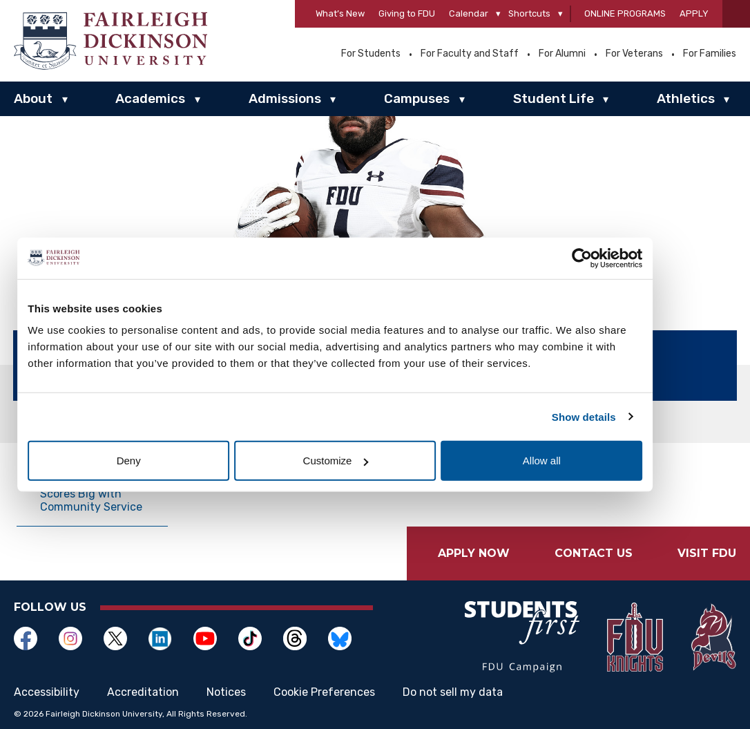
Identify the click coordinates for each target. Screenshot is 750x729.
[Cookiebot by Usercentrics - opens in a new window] (615, 257)
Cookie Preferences (324, 692)
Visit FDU (706, 553)
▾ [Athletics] (726, 99)
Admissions (285, 98)
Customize (375, 460)
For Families (709, 53)
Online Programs (625, 13)
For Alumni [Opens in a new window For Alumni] (562, 53)
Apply (694, 13)
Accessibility (46, 692)
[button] (736, 14)
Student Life (553, 98)
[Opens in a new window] (36, 638)
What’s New (340, 13)
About (33, 98)
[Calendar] (498, 14)
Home (30, 420)
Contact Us (594, 553)
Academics (150, 98)
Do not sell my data (453, 692)
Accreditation (143, 692)
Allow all (577, 460)
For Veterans (634, 53)
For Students (371, 53)
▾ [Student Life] (605, 99)
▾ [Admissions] (333, 99)
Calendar (468, 13)
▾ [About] (65, 99)
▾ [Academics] (197, 99)
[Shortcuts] (560, 14)
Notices (226, 692)
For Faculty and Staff (470, 53)
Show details (617, 416)
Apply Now (474, 553)
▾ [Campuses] (462, 99)
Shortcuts (529, 13)
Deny (173, 460)
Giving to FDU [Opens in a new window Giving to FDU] (406, 13)
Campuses (417, 98)
